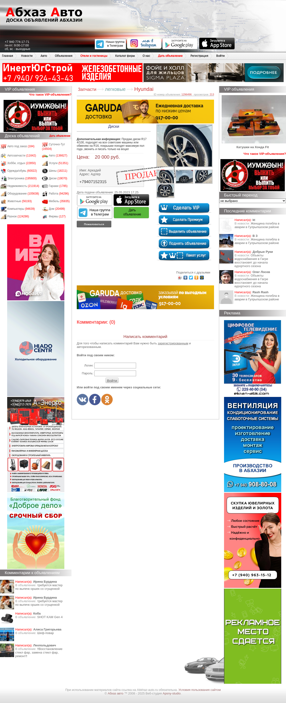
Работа (59, 193)
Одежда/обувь (22, 170)
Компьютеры (21, 208)
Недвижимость (23, 186)
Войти (220, 56)
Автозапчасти (21, 155)
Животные (19, 201)
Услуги (58, 163)
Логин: (88, 365)
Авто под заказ (21, 146)
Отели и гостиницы (93, 56)
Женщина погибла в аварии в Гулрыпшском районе (257, 225)
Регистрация (199, 56)
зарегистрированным (173, 343)
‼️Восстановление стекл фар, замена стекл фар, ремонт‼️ (38, 652)
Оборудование (23, 193)
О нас (146, 56)
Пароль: (87, 373)
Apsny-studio (171, 693)
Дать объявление (170, 56)
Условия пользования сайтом (200, 690)
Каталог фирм (125, 56)
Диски (58, 178)
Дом (57, 208)
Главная (7, 56)
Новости (27, 56)
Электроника (22, 178)
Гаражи (58, 186)
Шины (58, 170)
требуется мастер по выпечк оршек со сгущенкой (39, 587)
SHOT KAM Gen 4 (50, 617)
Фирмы (57, 216)
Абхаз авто (116, 693)
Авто (44, 56)
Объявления (63, 56)
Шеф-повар (45, 633)
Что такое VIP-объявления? (50, 94)
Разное (18, 216)
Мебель (59, 201)
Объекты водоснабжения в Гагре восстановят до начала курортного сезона (251, 261)
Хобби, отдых (21, 163)
